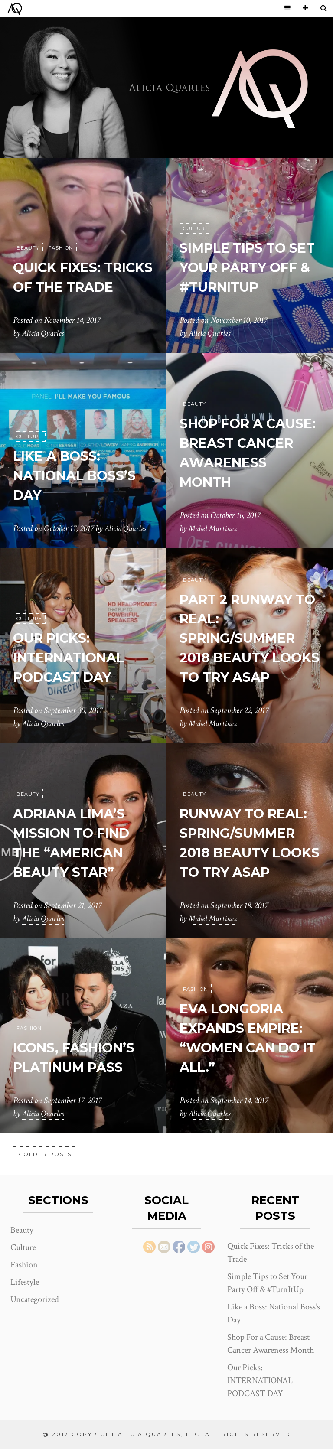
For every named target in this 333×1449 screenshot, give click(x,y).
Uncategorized (34, 1299)
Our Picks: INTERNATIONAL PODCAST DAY (75, 658)
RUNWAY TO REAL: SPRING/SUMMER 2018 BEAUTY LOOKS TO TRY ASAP (249, 833)
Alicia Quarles (44, 333)
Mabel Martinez (214, 528)
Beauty (27, 229)
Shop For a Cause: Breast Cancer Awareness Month (238, 443)
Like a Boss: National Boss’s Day (79, 476)
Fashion (60, 229)
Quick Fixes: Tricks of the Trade (69, 268)
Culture (196, 229)
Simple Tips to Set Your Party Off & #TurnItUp (247, 268)
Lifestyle (24, 1282)
